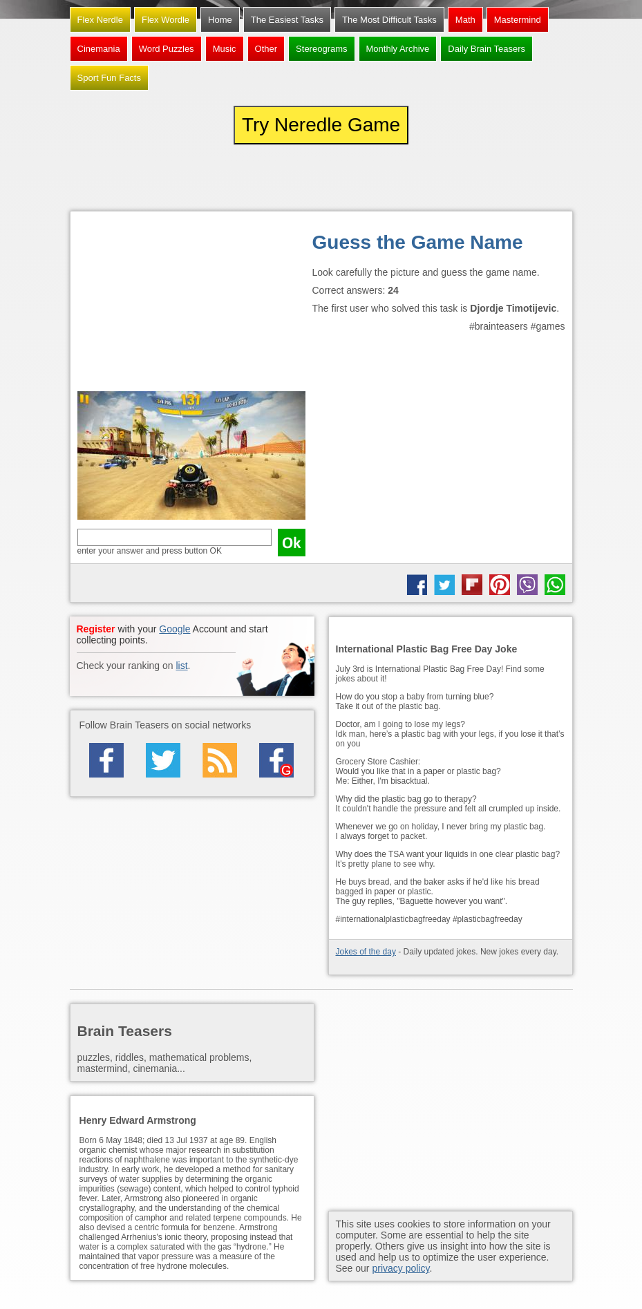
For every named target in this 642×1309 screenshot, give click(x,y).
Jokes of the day (366, 952)
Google (174, 628)
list (181, 665)
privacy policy (400, 1268)
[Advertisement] (191, 304)
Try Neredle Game (321, 124)
